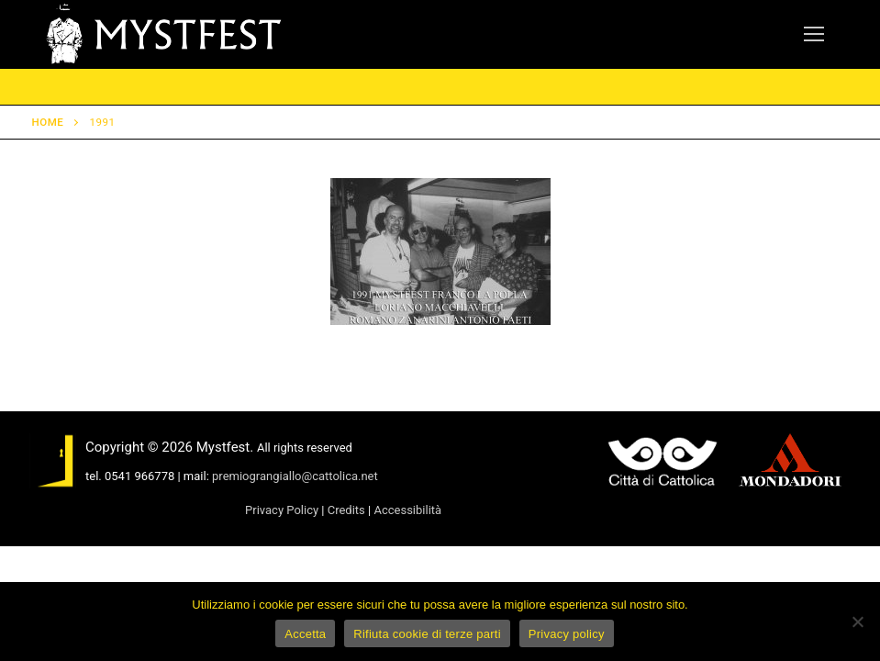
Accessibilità (407, 510)
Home (48, 122)
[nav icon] (814, 35)
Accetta (305, 634)
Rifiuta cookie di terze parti (426, 634)
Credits (346, 510)
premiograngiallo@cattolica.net (295, 476)
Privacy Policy (281, 510)
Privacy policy (567, 634)
